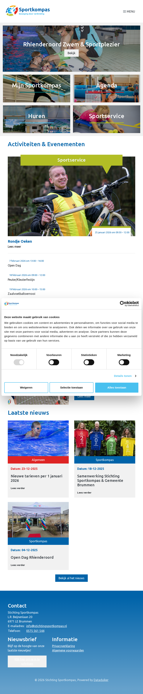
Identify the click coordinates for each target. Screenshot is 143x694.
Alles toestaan (116, 387)
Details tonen (123, 375)
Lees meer (14, 246)
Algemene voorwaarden (68, 650)
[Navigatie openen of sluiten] (130, 11)
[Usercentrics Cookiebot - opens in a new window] (122, 303)
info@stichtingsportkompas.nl (46, 626)
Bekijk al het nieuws (71, 578)
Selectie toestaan (71, 387)
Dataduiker (101, 680)
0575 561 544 (35, 630)
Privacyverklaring (63, 646)
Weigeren (26, 387)
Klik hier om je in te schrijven (27, 661)
